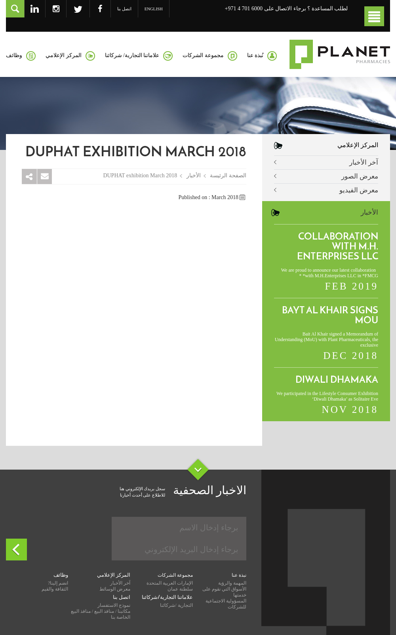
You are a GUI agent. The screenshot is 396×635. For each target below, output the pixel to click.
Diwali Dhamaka (336, 380)
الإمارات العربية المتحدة (170, 583)
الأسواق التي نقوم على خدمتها (224, 592)
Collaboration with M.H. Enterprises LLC (337, 247)
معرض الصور (359, 176)
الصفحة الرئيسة (228, 175)
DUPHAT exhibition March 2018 (140, 175)
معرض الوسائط (114, 589)
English (154, 8)
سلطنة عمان (180, 589)
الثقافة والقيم (55, 589)
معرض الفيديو (358, 190)
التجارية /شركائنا (176, 605)
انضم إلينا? (58, 583)
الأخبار (194, 175)
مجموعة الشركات (175, 575)
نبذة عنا (239, 575)
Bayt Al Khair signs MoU (330, 316)
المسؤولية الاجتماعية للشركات (226, 604)
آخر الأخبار (363, 162)
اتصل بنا (124, 8)
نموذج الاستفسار (113, 605)
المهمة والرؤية (232, 583)
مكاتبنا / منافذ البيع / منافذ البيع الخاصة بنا (101, 614)
